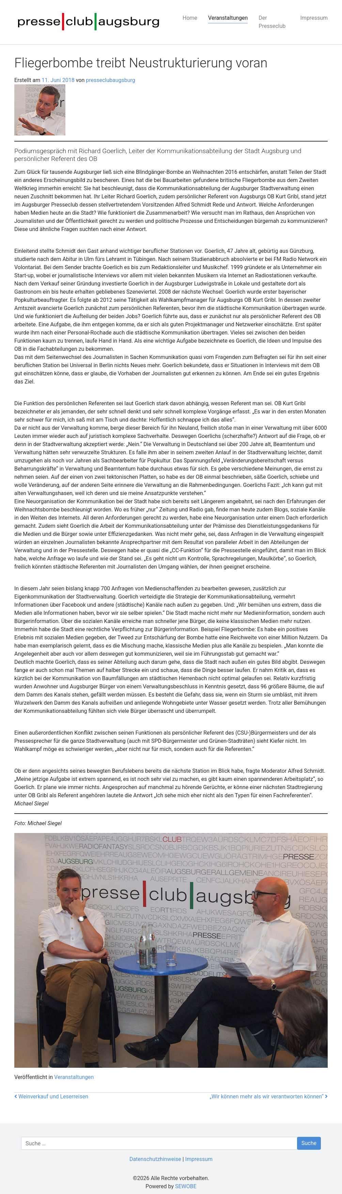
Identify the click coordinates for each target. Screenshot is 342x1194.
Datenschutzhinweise (155, 1159)
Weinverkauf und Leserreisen (51, 1096)
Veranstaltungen (228, 18)
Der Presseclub (272, 22)
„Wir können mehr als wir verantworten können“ (268, 1096)
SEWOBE (186, 1186)
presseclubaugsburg (109, 80)
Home (190, 18)
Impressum (314, 18)
